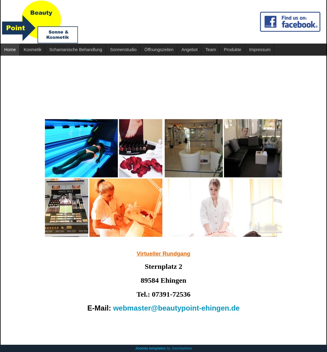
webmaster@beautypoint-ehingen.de (176, 308)
